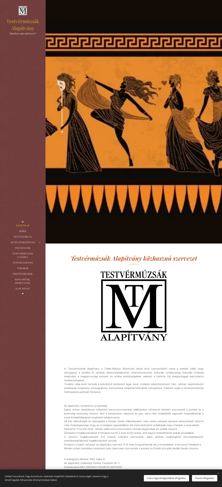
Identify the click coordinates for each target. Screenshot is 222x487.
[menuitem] (23, 225)
